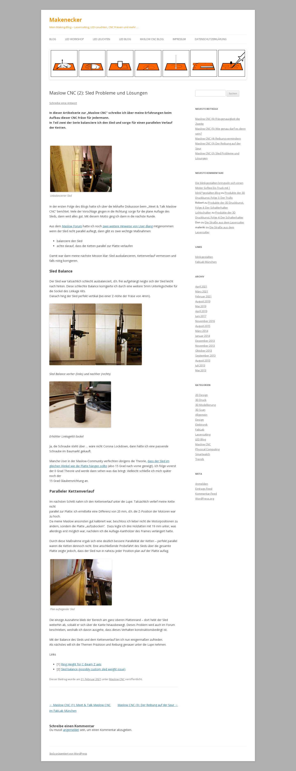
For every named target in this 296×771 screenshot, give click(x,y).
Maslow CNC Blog (152, 39)
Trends (199, 459)
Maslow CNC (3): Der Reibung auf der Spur (148, 705)
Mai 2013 (200, 370)
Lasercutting (202, 434)
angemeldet (71, 730)
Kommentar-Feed (206, 493)
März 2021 (201, 291)
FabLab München (206, 262)
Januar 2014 (202, 336)
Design (199, 419)
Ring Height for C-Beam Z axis (81, 664)
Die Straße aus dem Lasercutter (224, 222)
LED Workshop (74, 39)
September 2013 (205, 355)
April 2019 (201, 311)
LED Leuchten (101, 39)
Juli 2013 (200, 365)
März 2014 (201, 331)
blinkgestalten (204, 257)
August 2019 (202, 301)
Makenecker (65, 19)
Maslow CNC (117, 679)
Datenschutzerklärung (211, 39)
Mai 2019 (200, 306)
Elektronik (201, 424)
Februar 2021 (203, 296)
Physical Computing (207, 449)
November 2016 (205, 321)
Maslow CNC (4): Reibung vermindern (218, 138)
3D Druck (200, 400)
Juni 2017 (200, 316)
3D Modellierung (205, 405)
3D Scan (200, 410)
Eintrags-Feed (203, 489)
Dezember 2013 (205, 341)
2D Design (201, 395)
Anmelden (201, 484)
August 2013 (202, 360)
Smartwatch (202, 454)
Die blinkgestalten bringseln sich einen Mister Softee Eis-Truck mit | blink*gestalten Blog (219, 188)
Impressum (179, 39)
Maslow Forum (72, 226)
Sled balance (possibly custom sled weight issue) (93, 669)
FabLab (199, 429)
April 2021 (201, 286)
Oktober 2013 (203, 350)
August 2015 (202, 326)
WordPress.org (204, 498)
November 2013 (205, 345)
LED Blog (125, 39)
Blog (52, 39)
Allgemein (201, 415)
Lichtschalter (203, 212)
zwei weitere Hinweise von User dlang (128, 226)
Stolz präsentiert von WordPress (68, 753)
